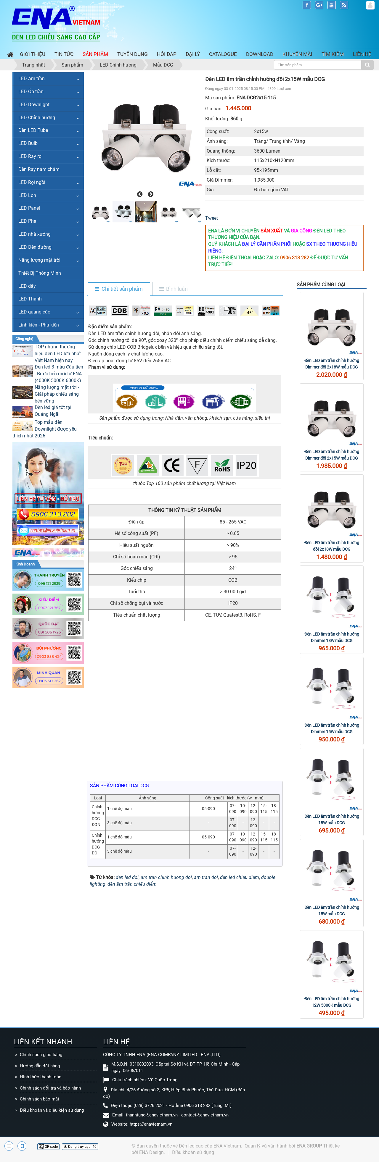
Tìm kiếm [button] (333, 54)
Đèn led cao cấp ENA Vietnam (210, 1146)
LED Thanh (30, 299)
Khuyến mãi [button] (297, 54)
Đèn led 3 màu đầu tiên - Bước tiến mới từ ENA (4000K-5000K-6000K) (59, 373)
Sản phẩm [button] (95, 54)
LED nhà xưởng (34, 234)
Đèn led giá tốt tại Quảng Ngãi (53, 411)
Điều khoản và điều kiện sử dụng (52, 1110)
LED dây (27, 286)
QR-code (48, 1147)
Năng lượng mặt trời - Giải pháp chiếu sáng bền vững (57, 394)
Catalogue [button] (223, 54)
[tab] (118, 289)
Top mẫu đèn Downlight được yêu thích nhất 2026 (44, 429)
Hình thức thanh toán (40, 1076)
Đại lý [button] (193, 54)
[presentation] (139, 194)
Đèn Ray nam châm (39, 169)
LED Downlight (33, 104)
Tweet (211, 218)
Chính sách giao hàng (41, 1054)
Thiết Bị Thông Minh (39, 273)
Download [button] (259, 54)
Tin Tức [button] (63, 54)
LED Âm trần (31, 78)
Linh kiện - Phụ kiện (38, 325)
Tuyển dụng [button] (132, 54)
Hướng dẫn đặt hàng (40, 1066)
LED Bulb (28, 143)
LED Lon (27, 195)
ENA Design (151, 1152)
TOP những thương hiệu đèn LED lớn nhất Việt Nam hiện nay (58, 353)
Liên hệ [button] (362, 54)
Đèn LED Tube (33, 130)
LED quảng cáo (34, 312)
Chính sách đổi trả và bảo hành (50, 1088)
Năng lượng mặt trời (39, 260)
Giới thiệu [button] (32, 54)
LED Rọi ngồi (31, 182)
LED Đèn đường (35, 247)
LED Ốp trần (31, 91)
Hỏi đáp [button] (166, 54)
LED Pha (27, 221)
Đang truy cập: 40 (80, 1147)
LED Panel (29, 208)
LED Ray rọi (30, 156)
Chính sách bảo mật (39, 1099)
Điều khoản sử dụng (193, 1152)
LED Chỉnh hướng (36, 117)
